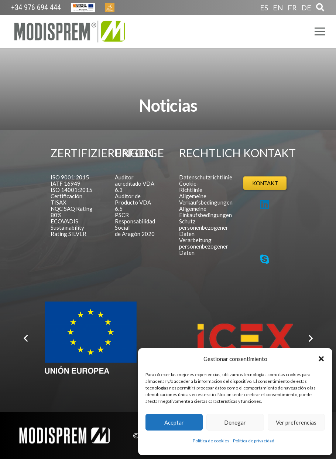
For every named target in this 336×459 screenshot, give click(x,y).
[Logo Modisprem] (69, 31)
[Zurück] (26, 338)
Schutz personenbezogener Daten (203, 227)
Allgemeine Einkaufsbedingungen (205, 211)
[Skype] (264, 259)
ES (264, 7)
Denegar (235, 422)
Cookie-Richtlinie (190, 186)
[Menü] (320, 31)
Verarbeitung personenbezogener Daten (203, 246)
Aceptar (174, 422)
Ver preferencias (296, 422)
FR (292, 7)
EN (278, 7)
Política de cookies (211, 440)
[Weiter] (310, 338)
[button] (321, 358)
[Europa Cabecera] (83, 7)
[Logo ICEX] (245, 338)
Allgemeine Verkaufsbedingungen (206, 199)
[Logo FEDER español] (90, 338)
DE (306, 7)
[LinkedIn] (264, 204)
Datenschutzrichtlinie (205, 177)
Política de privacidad (253, 440)
